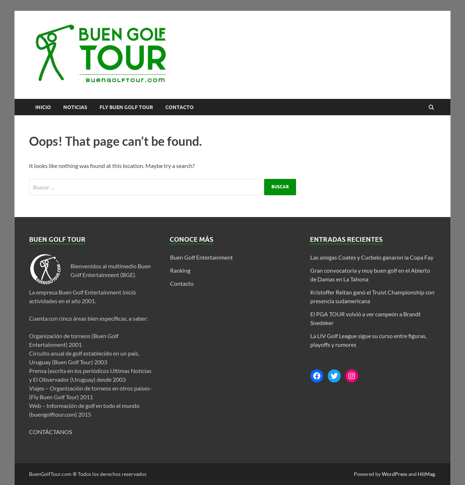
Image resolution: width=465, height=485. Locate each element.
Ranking (180, 270)
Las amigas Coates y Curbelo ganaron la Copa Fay (371, 257)
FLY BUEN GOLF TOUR (126, 107)
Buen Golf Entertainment (201, 257)
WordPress (394, 474)
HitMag (426, 474)
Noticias (75, 107)
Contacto (179, 107)
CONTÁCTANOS (50, 431)
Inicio (43, 107)
